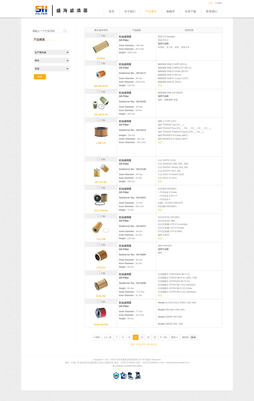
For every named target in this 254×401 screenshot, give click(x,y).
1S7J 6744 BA (101, 210)
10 (135, 337)
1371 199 (100, 239)
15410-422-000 (101, 324)
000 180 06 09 (101, 86)
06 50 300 (100, 296)
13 (154, 337)
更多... (161, 85)
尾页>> (174, 337)
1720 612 (100, 267)
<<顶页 (96, 337)
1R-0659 (101, 58)
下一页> (163, 337)
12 (148, 337)
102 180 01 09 (101, 114)
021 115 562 (101, 182)
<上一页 (107, 337)
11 (142, 337)
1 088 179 (100, 143)
